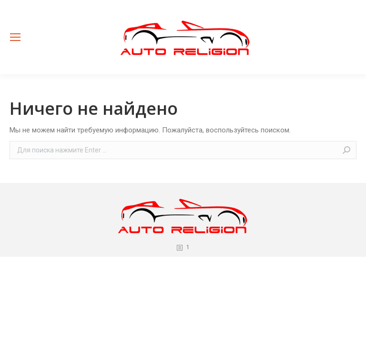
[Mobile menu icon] (15, 37)
